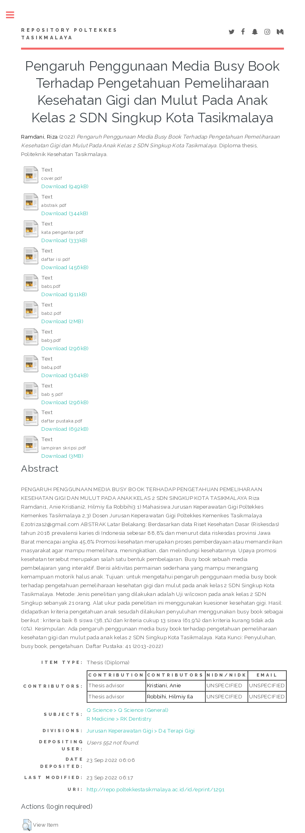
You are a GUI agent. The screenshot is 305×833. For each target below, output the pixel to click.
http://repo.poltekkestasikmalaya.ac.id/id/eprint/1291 (155, 789)
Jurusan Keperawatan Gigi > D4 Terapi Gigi (141, 730)
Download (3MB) (62, 456)
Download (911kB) (64, 294)
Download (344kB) (64, 213)
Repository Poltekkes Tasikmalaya (69, 34)
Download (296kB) (65, 348)
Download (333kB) (64, 240)
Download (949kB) (65, 186)
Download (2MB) (62, 321)
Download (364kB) (65, 375)
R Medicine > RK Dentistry (119, 718)
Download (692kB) (65, 429)
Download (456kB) (65, 267)
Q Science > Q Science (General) (127, 710)
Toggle (14, 15)
